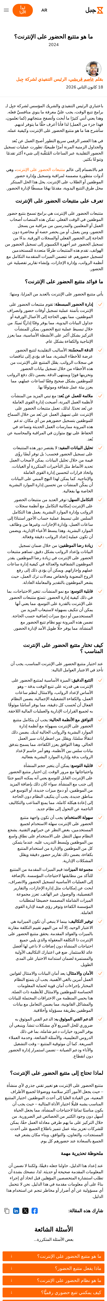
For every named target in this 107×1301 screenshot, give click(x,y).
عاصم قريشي (81, 79)
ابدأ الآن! (23, 10)
